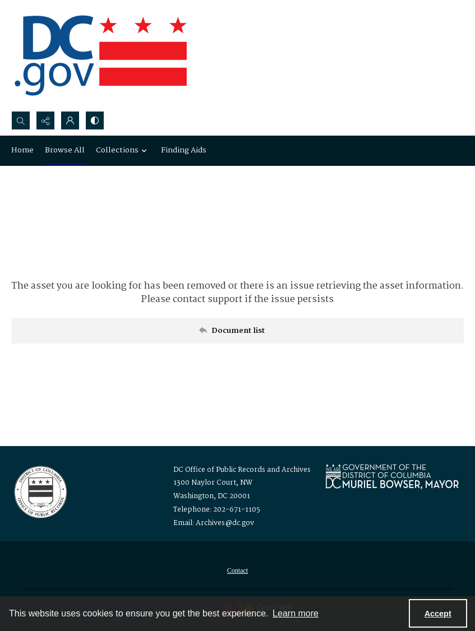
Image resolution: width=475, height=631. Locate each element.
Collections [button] (123, 150)
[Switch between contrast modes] (95, 120)
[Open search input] (21, 120)
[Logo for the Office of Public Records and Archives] (39, 491)
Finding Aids (183, 150)
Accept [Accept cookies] (438, 613)
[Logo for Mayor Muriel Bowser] (392, 476)
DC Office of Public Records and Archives (242, 470)
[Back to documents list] (237, 331)
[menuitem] (237, 570)
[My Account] (70, 120)
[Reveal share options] (45, 120)
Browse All (65, 150)
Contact (237, 570)
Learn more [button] (296, 613)
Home (22, 150)
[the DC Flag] (101, 55)
